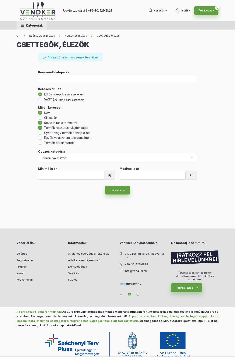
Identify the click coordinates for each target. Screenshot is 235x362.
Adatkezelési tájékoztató (84, 260)
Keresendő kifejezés (53, 72)
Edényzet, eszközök (42, 35)
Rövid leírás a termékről (60, 123)
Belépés (22, 253)
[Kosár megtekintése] (206, 10)
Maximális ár (129, 168)
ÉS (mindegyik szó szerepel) (64, 94)
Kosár (20, 273)
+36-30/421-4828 (100, 10)
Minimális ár (47, 168)
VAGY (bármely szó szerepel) (65, 99)
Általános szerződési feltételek (88, 253)
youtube (129, 294)
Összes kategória (51, 151)
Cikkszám (50, 117)
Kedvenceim (25, 279)
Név (47, 113)
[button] (32, 25)
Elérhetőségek (77, 266)
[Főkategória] (18, 36)
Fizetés (72, 279)
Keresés (115, 190)
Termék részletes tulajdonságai (66, 127)
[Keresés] (157, 10)
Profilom (22, 266)
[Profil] (182, 10)
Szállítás (73, 273)
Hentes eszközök (76, 35)
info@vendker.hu (135, 271)
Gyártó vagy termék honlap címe (67, 133)
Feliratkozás (184, 287)
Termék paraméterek (59, 143)
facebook (121, 294)
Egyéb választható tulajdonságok (67, 137)
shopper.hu (130, 283)
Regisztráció (25, 260)
